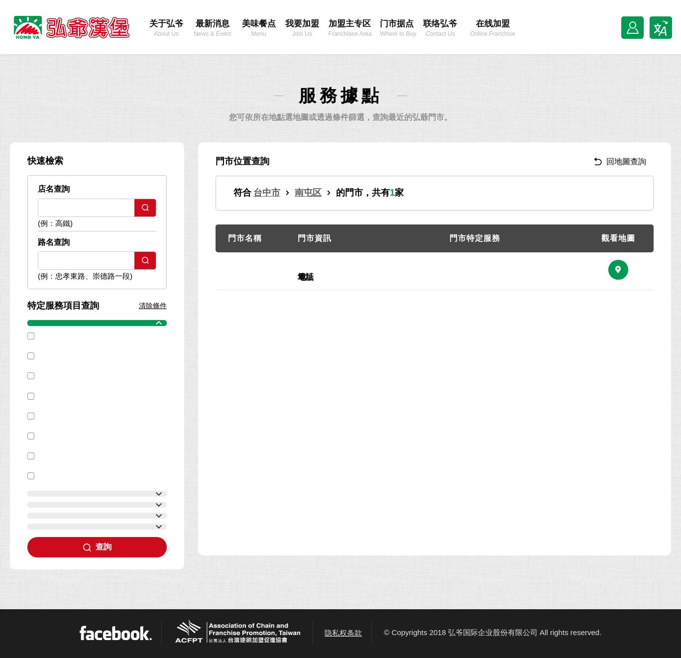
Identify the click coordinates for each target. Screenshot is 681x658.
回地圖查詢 (620, 161)
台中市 (266, 193)
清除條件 (153, 305)
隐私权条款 (343, 633)
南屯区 (308, 193)
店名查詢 (54, 189)
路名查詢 (54, 242)
